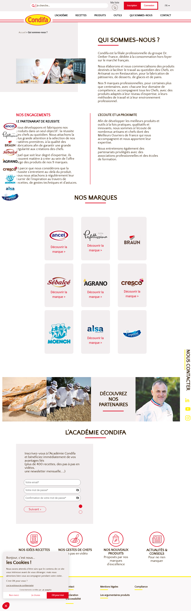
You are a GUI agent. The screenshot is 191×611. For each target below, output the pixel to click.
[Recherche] (52, 6)
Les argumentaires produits (115, 595)
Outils (118, 15)
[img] (77, 490)
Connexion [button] (149, 5)
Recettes (80, 15)
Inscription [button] (132, 5)
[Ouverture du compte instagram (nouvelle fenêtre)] (187, 417)
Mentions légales (109, 586)
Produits (100, 15)
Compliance (141, 586)
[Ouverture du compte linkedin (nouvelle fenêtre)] (187, 400)
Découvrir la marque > (59, 241)
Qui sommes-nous (141, 15)
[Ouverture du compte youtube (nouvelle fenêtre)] (188, 408)
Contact (165, 15)
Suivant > (35, 509)
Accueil (22, 32)
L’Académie (61, 15)
